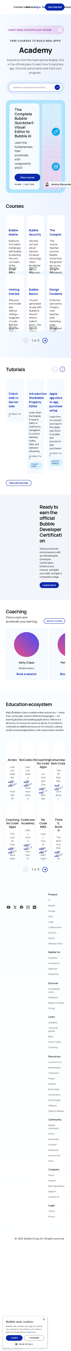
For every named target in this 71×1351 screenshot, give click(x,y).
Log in (37, 7)
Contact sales (22, 7)
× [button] (44, 1319)
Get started (55, 7)
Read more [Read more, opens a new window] (31, 1332)
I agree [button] (14, 1338)
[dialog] (25, 1332)
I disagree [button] (34, 1338)
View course (27, 177)
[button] (25, 1344)
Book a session (26, 674)
